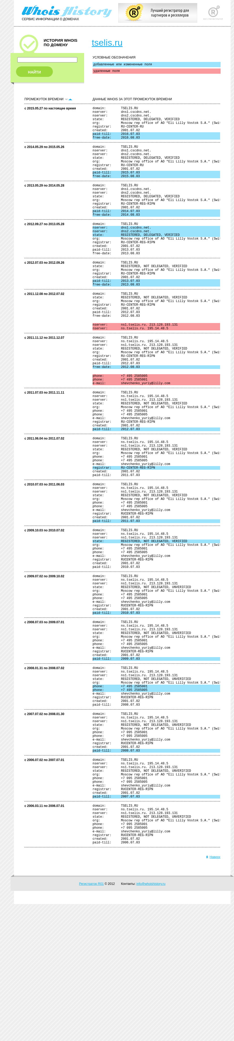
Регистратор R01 (91, 1021)
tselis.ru (107, 42)
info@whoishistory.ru (151, 1021)
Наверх (213, 994)
